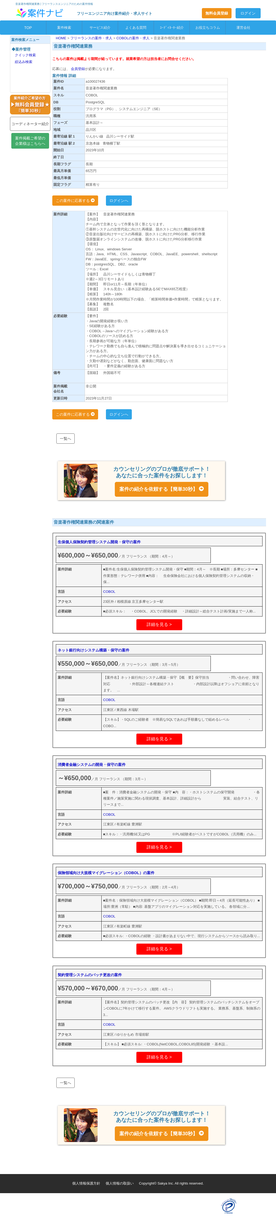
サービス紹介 (100, 28)
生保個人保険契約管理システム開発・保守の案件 (99, 542)
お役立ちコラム (207, 28)
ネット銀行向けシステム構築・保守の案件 (93, 650)
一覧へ (65, 438)
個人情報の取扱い (120, 1183)
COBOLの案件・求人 (133, 38)
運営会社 (243, 28)
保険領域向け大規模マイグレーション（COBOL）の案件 (106, 873)
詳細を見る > (159, 624)
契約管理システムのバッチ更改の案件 (90, 975)
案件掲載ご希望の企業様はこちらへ (30, 141)
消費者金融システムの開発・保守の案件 (92, 764)
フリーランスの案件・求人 (91, 38)
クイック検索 (25, 55)
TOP (28, 28)
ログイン (248, 13)
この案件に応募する (75, 200)
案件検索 (64, 28)
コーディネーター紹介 (30, 124)
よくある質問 (135, 28)
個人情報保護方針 (86, 1183)
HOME (61, 38)
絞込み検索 (23, 62)
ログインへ (118, 200)
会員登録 (77, 69)
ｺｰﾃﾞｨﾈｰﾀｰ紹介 (172, 28)
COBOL (109, 592)
